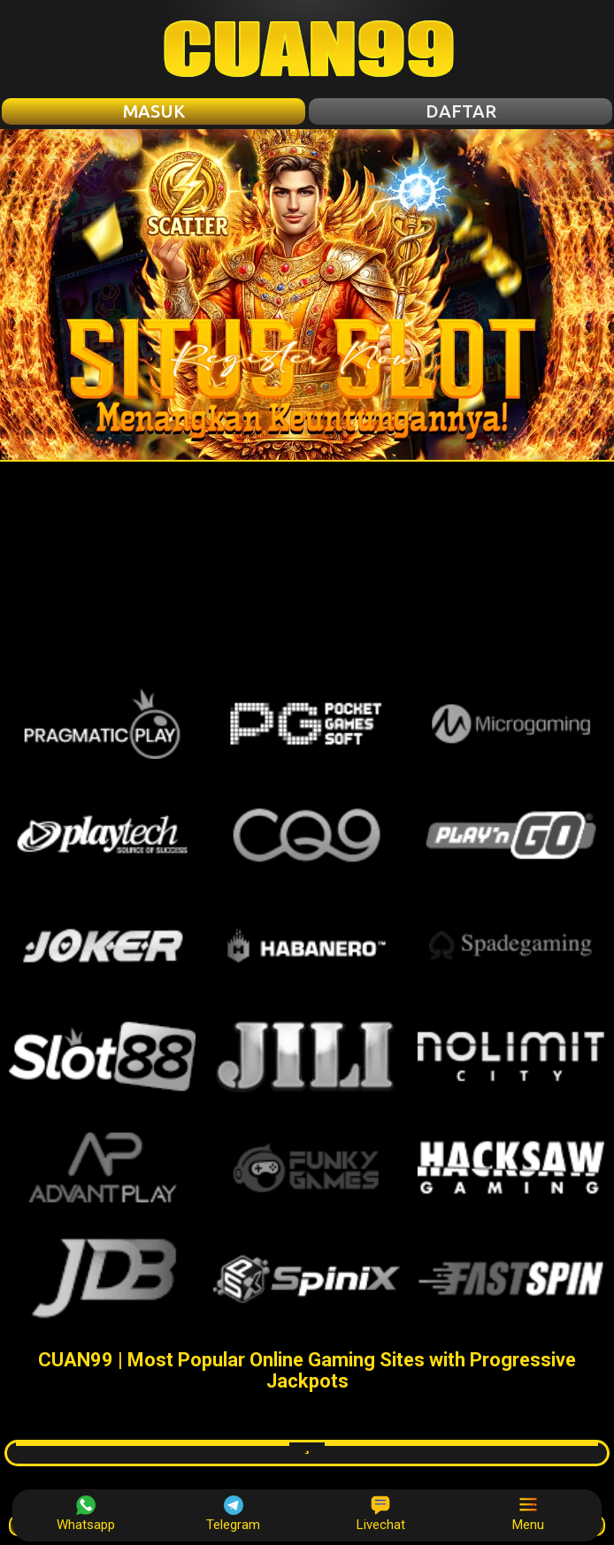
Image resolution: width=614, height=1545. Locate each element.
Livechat (381, 1514)
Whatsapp (86, 1514)
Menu (528, 1514)
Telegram (233, 1514)
